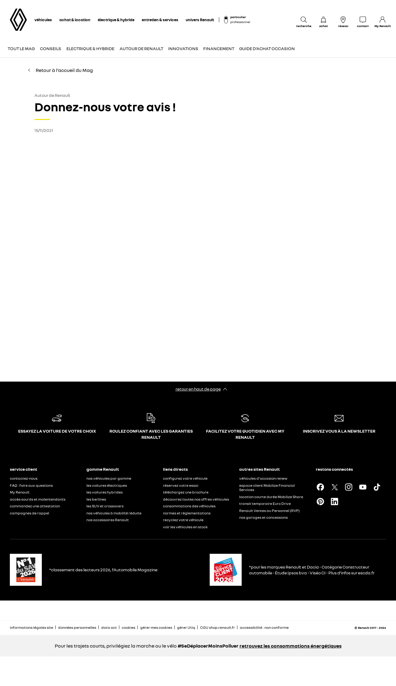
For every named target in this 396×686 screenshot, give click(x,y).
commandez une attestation (35, 506)
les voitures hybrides (104, 492)
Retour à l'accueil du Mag (60, 70)
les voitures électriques (106, 485)
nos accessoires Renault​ (107, 519)
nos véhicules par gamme (108, 478)
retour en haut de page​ (198, 388)
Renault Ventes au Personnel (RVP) (269, 510)
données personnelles (77, 627)
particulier (238, 17)
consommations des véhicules (189, 506)
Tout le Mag (21, 48)
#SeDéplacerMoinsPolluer (208, 646)
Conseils (50, 48)
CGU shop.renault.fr (217, 627)
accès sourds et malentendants (37, 499)
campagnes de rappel (29, 513)
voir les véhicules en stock (185, 527)
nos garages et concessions (263, 517)
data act (109, 627)
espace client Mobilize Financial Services (267, 487)
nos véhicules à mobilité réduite (113, 513)
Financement (218, 48)
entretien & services (160, 19)
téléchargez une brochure (185, 492)
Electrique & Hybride (90, 48)
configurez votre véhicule (185, 478)
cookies (128, 627)
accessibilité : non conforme (264, 627)
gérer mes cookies (156, 627)
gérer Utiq (186, 627)
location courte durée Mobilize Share (271, 496)
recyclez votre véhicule (183, 519)
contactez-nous (24, 478)
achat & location (74, 19)
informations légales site (31, 627)
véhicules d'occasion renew (263, 478)
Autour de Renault (141, 48)
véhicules (43, 19)
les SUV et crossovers (105, 506)
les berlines (96, 499)
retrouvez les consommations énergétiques (291, 646)
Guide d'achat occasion (267, 48)
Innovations (183, 48)
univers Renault (200, 19)
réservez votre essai (180, 485)
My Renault (20, 492)
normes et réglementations (187, 513)
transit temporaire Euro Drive (265, 503)
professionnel (240, 22)
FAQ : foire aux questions (31, 485)
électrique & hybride (116, 19)
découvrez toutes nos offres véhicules (196, 499)
